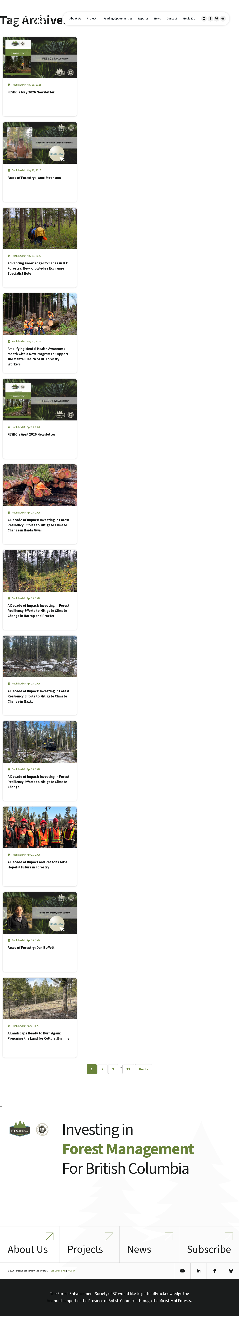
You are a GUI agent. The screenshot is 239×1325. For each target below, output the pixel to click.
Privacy (71, 1279)
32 (128, 1069)
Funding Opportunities (117, 23)
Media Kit (189, 23)
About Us (75, 23)
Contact (172, 23)
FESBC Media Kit (57, 1279)
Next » (143, 1069)
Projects (92, 23)
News (157, 23)
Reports (143, 23)
